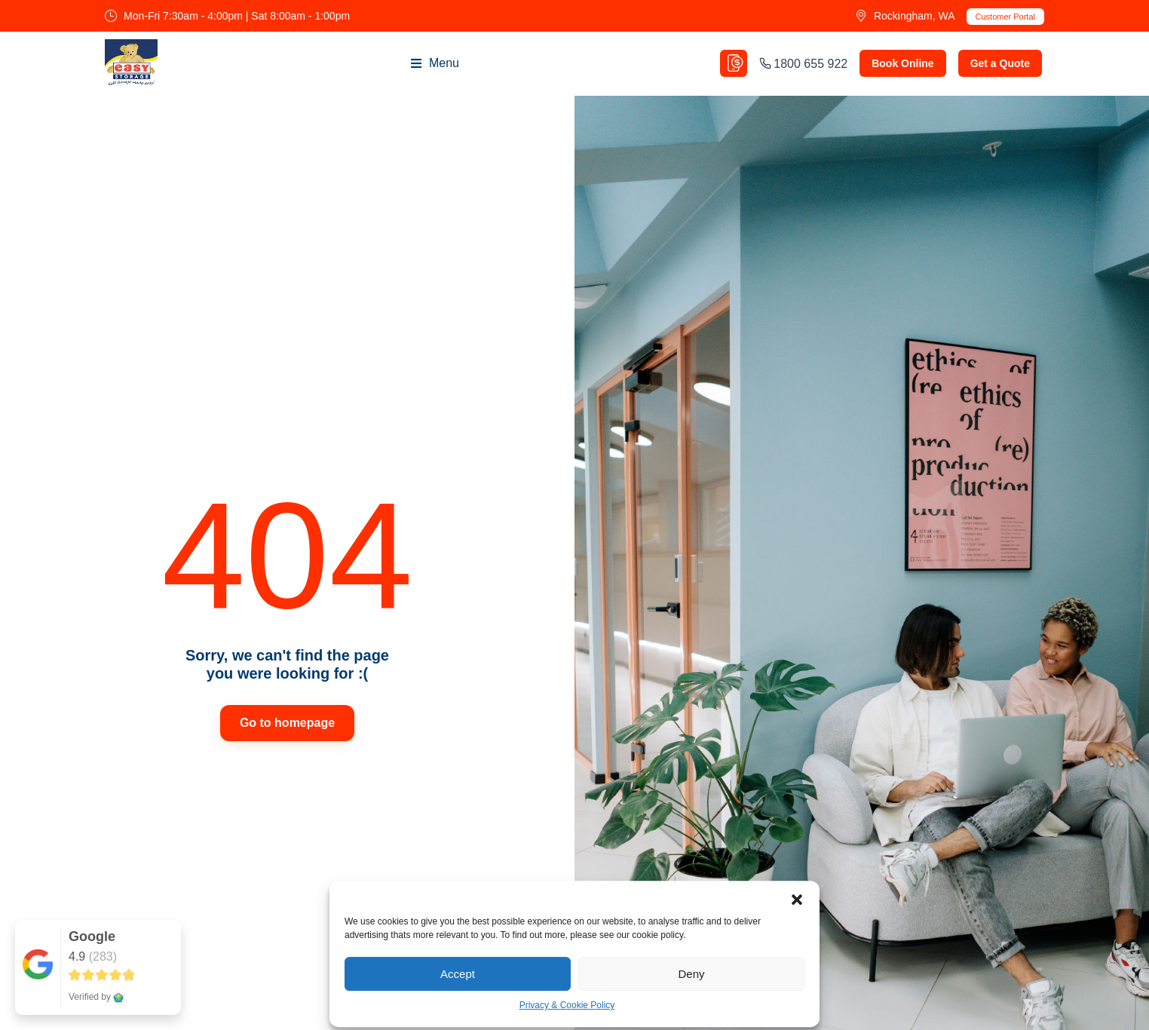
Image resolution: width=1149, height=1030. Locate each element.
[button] (796, 900)
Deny (691, 973)
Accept (457, 973)
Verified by (96, 997)
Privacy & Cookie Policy (567, 1006)
